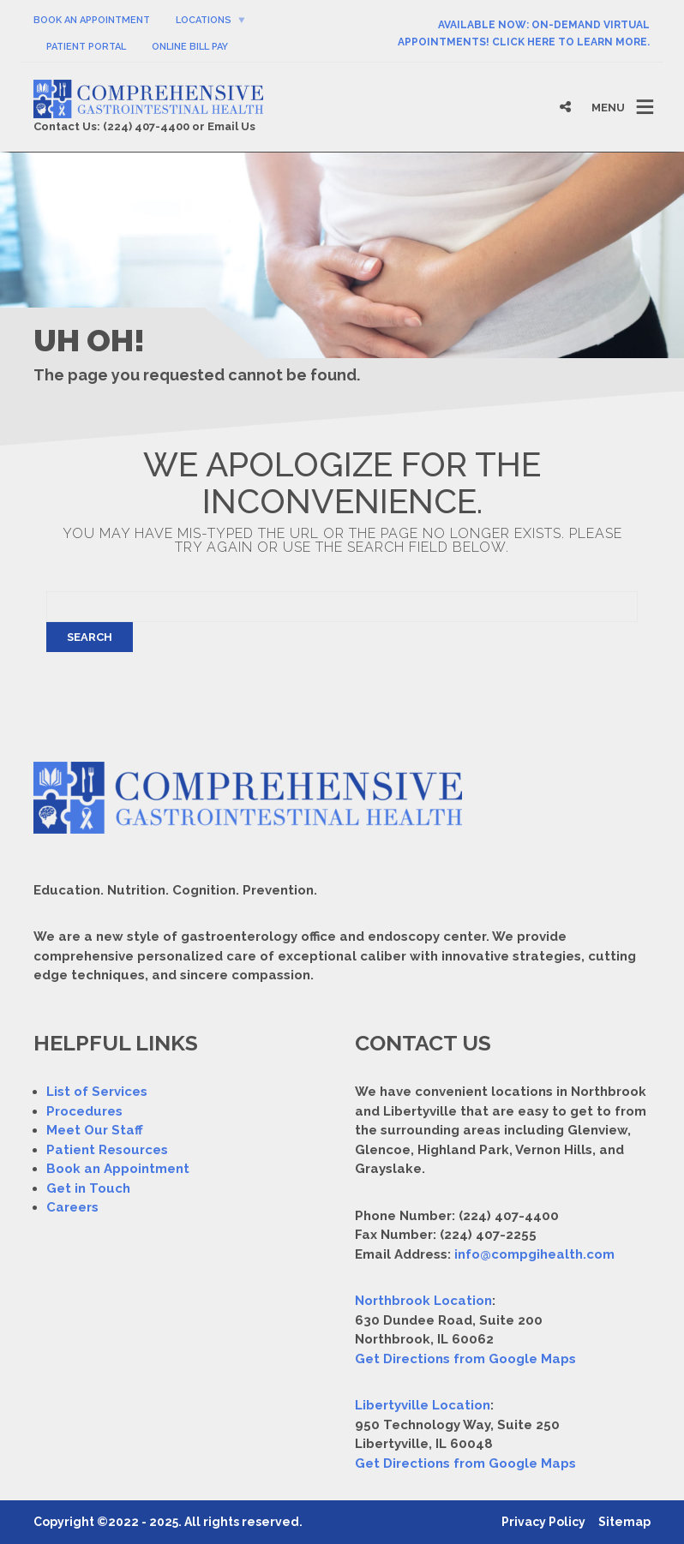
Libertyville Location (422, 1405)
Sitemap (624, 1522)
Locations (203, 20)
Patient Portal (86, 46)
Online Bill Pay (190, 46)
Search (89, 637)
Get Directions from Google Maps (465, 1359)
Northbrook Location (423, 1300)
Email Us (231, 126)
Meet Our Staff (94, 1130)
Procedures (84, 1111)
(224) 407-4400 (146, 126)
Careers (72, 1207)
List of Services (96, 1091)
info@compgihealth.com (534, 1254)
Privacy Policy (543, 1522)
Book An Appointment (91, 20)
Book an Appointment (117, 1168)
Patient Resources (107, 1150)
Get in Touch (88, 1188)
